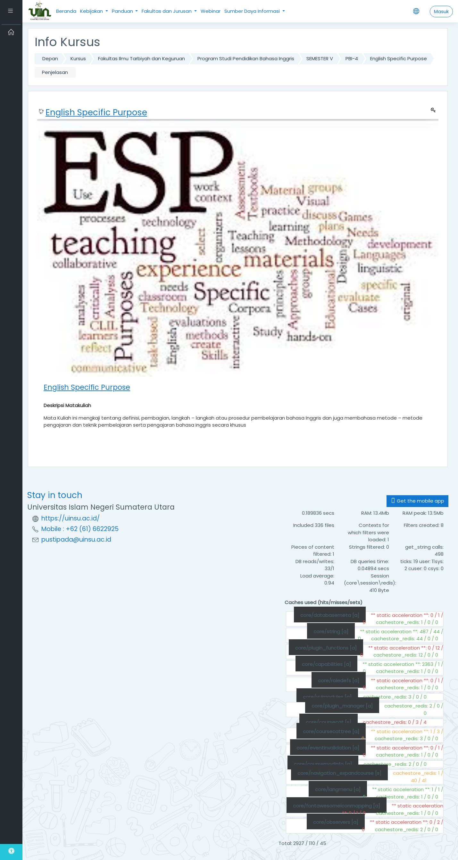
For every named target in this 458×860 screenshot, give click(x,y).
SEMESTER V (319, 58)
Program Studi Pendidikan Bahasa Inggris (245, 58)
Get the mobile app (417, 500)
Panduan (123, 11)
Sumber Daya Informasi (252, 11)
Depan (50, 58)
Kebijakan (92, 11)
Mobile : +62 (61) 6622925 (80, 529)
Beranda (66, 11)
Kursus (78, 58)
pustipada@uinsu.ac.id (76, 539)
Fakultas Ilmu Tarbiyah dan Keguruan (141, 58)
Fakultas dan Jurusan (167, 11)
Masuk (441, 11)
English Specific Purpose (398, 58)
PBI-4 (352, 58)
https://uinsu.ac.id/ (70, 518)
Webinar (211, 11)
